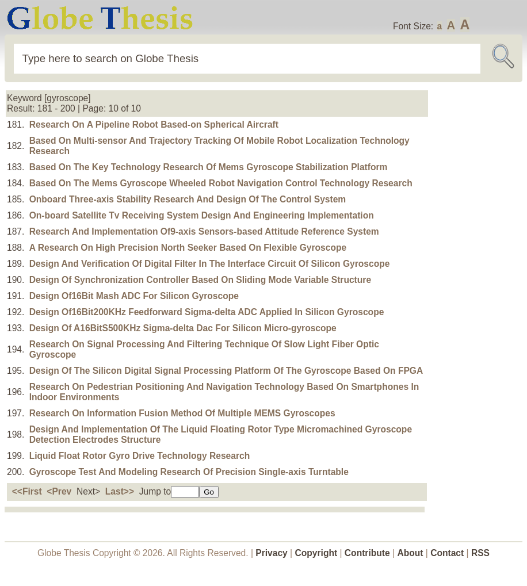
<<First (27, 491)
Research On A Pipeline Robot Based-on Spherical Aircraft (153, 124)
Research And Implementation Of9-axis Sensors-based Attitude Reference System (204, 231)
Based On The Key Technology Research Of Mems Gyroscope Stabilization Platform (208, 167)
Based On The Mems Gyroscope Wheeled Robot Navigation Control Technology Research (221, 183)
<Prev (59, 491)
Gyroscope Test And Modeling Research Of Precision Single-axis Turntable (189, 472)
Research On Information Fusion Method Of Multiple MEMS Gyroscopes (182, 413)
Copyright (316, 553)
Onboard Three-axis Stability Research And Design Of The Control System (187, 199)
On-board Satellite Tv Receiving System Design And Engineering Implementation (201, 215)
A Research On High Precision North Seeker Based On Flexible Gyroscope (187, 247)
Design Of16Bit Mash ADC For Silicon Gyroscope (134, 296)
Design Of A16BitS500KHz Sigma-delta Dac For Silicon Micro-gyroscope (183, 328)
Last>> (119, 491)
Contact (448, 553)
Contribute (367, 553)
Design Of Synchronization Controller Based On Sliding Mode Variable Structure (200, 280)
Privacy (271, 553)
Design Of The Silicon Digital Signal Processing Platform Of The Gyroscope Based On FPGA (226, 371)
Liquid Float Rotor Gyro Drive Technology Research (139, 456)
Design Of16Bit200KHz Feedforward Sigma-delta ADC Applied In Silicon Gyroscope (206, 312)
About (410, 553)
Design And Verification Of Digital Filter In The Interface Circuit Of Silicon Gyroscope (209, 264)
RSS (480, 553)
